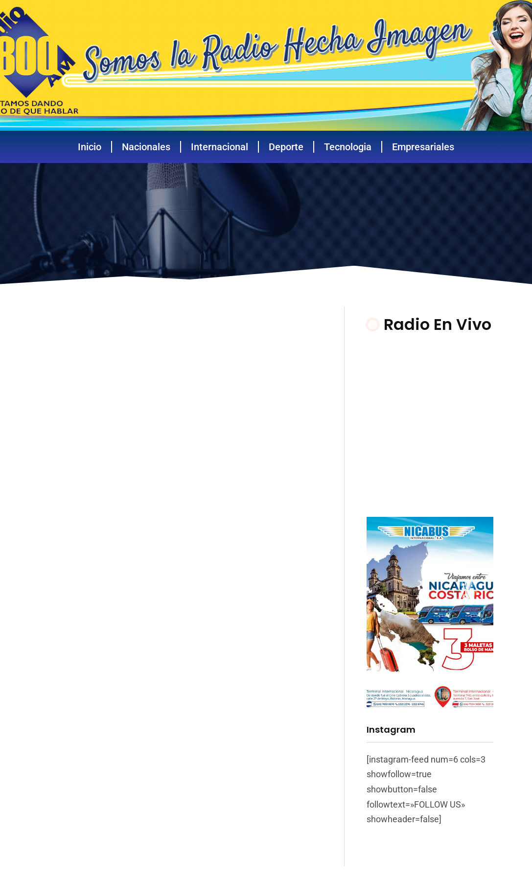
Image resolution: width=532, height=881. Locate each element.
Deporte (286, 147)
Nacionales (146, 147)
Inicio (89, 147)
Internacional (219, 147)
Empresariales (423, 147)
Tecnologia (347, 147)
